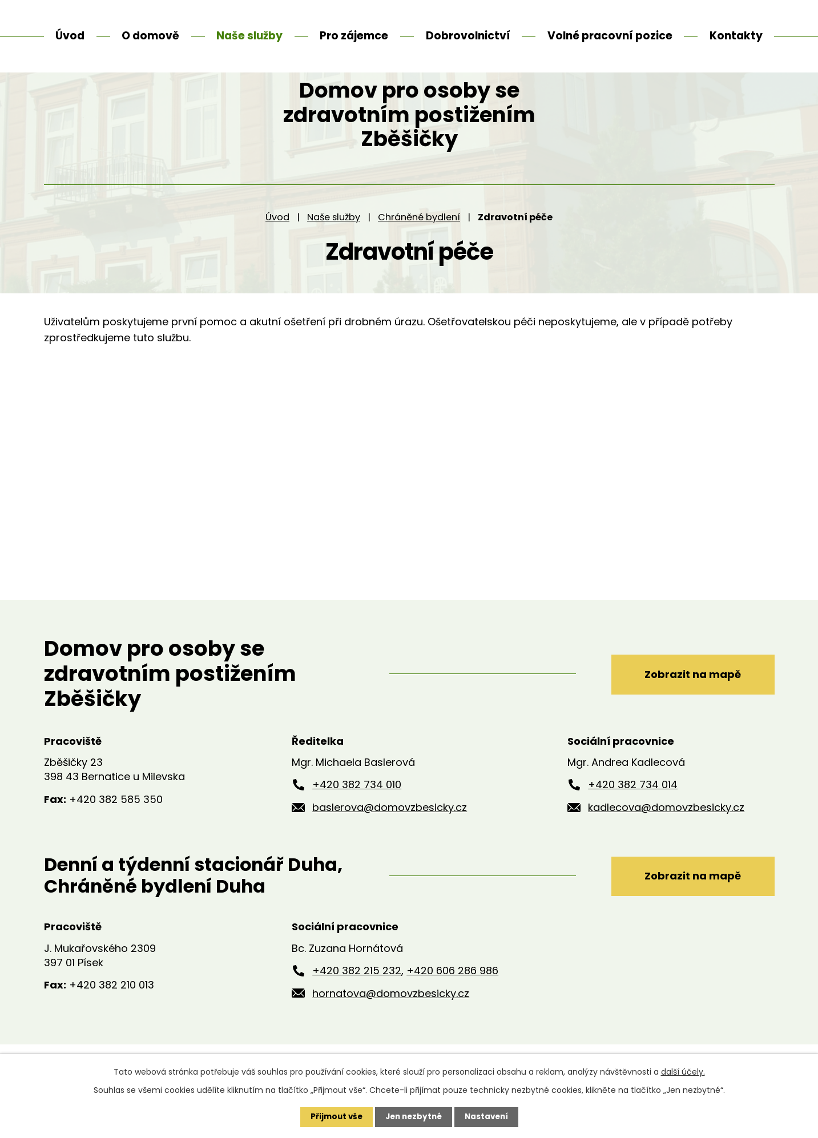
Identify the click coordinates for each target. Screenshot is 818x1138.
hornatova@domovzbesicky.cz (390, 1022)
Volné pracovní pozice (609, 35)
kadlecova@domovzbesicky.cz (666, 836)
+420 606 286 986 (452, 999)
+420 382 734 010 (356, 813)
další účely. (683, 1071)
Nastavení (489, 1117)
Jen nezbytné (414, 1117)
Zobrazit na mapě (687, 702)
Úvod (277, 245)
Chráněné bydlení (419, 245)
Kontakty (736, 35)
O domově (150, 35)
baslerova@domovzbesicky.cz (389, 836)
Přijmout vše (334, 1117)
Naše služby (333, 245)
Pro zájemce (354, 35)
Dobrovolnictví (468, 35)
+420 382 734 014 (633, 813)
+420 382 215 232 (356, 999)
